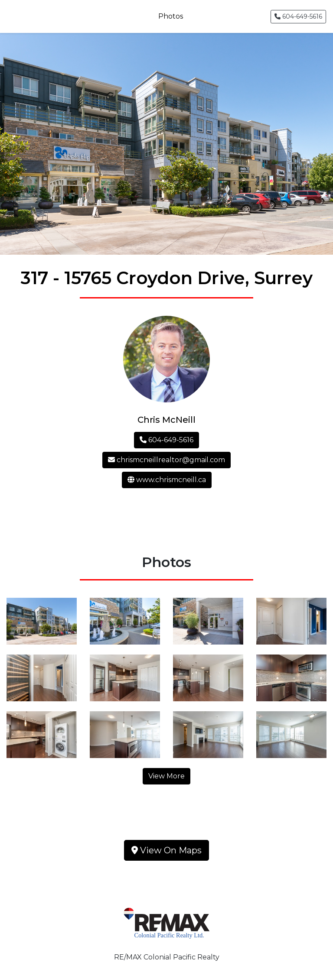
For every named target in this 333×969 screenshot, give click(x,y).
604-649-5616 (298, 16)
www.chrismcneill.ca (166, 480)
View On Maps (166, 850)
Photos (170, 16)
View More (166, 776)
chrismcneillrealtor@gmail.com (166, 460)
